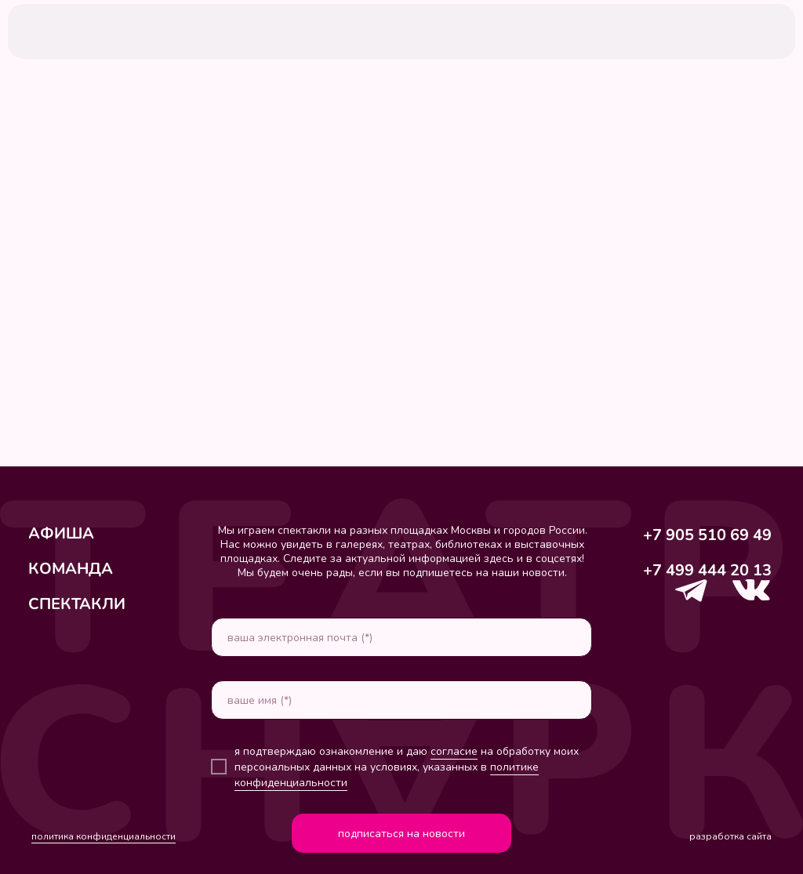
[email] (401, 637)
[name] (401, 700)
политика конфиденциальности (103, 836)
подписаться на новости (401, 833)
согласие (454, 751)
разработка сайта (730, 836)
